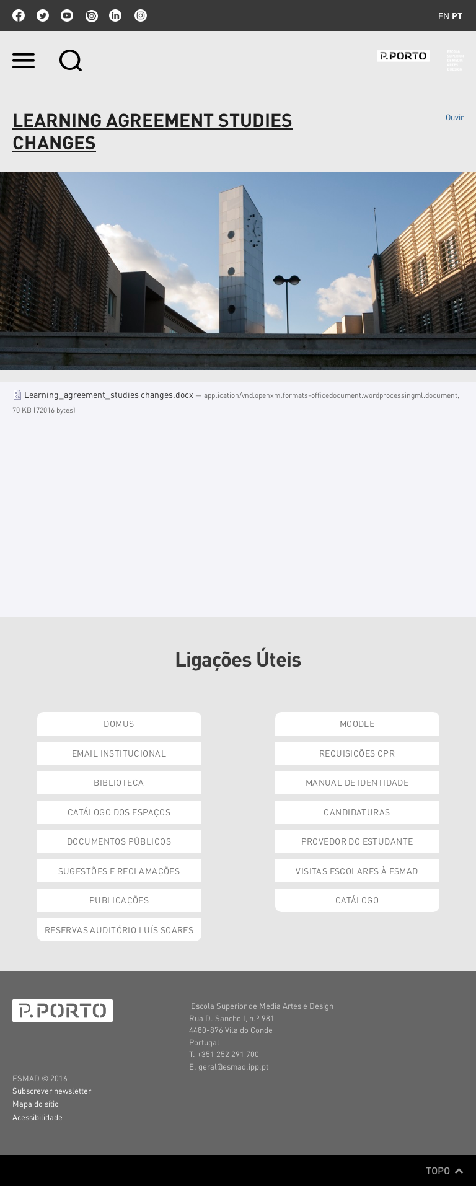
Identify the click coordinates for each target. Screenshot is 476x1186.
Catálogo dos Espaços (119, 811)
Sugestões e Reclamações (119, 870)
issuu (91, 15)
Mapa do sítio (35, 1103)
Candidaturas (357, 811)
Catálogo (357, 899)
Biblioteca (119, 782)
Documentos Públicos (119, 840)
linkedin (115, 15)
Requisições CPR (357, 752)
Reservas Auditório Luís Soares (119, 929)
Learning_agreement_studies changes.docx (103, 394)
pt (457, 15)
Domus (119, 723)
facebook (18, 15)
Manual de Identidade (357, 782)
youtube (67, 15)
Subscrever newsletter (51, 1090)
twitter (43, 15)
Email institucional (119, 752)
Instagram (139, 15)
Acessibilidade (37, 1117)
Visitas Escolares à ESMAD (357, 870)
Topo (445, 1170)
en (443, 15)
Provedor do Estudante (357, 840)
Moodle (357, 723)
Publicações (119, 899)
